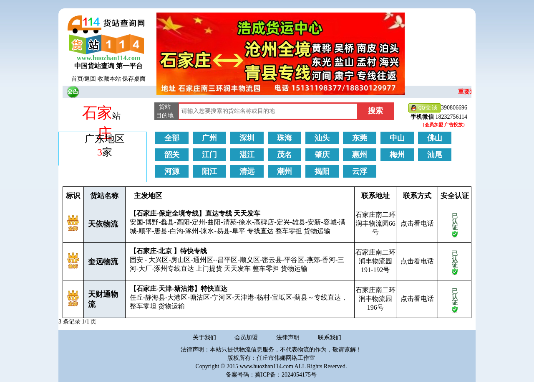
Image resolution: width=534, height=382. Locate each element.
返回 (90, 79)
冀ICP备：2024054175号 (286, 375)
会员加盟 (246, 337)
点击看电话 (417, 223)
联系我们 (329, 337)
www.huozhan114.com (108, 57)
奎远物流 (103, 261)
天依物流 (103, 224)
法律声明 (288, 337)
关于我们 (204, 337)
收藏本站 (109, 79)
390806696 (437, 108)
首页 (77, 79)
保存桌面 (134, 79)
